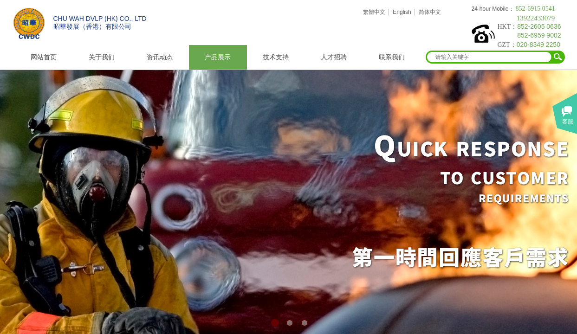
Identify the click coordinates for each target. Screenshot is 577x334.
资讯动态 (160, 57)
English (402, 12)
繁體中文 (374, 12)
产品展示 (218, 57)
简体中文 (430, 12)
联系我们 (392, 57)
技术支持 (276, 57)
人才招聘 (334, 57)
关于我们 (102, 57)
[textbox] (489, 57)
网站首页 (44, 57)
